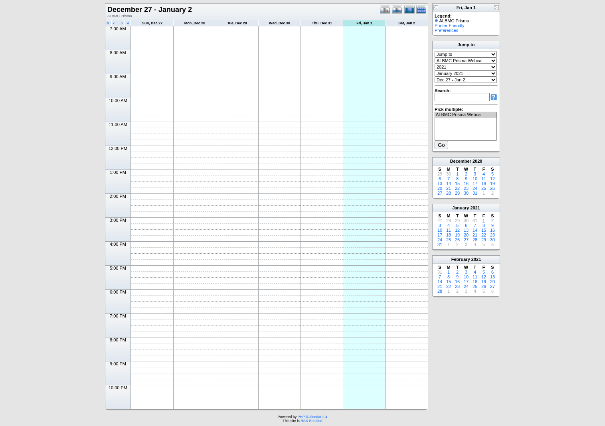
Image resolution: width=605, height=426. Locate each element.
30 (466, 193)
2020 (477, 161)
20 (439, 188)
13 (439, 183)
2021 (475, 207)
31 (475, 193)
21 (448, 188)
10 (475, 178)
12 (492, 178)
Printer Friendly (450, 25)
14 (448, 183)
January (460, 207)
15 (457, 183)
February (460, 259)
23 (466, 188)
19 (492, 183)
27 (439, 193)
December (460, 161)
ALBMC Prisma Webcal (465, 115)
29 (457, 193)
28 (448, 193)
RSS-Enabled (311, 421)
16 (466, 183)
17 (475, 183)
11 (483, 178)
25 (483, 188)
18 (483, 183)
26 (492, 188)
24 (475, 188)
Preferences (446, 30)
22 (457, 188)
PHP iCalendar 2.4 (312, 417)
